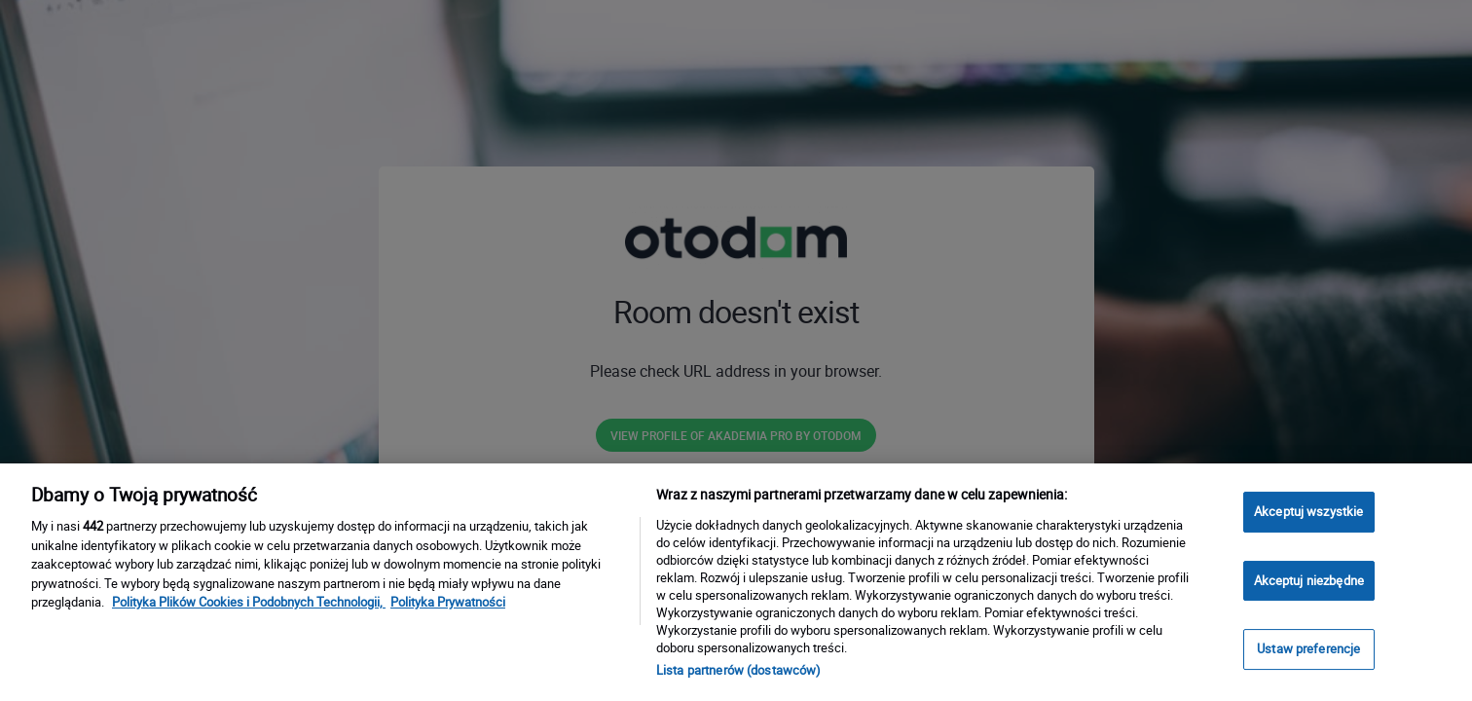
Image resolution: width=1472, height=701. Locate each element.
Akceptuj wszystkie (1308, 511)
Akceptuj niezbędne (1309, 580)
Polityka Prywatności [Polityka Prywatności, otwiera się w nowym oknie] (447, 601)
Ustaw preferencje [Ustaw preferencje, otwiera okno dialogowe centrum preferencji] (1308, 648)
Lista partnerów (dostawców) (739, 670)
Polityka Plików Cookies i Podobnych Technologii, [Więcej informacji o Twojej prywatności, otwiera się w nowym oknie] (249, 601)
